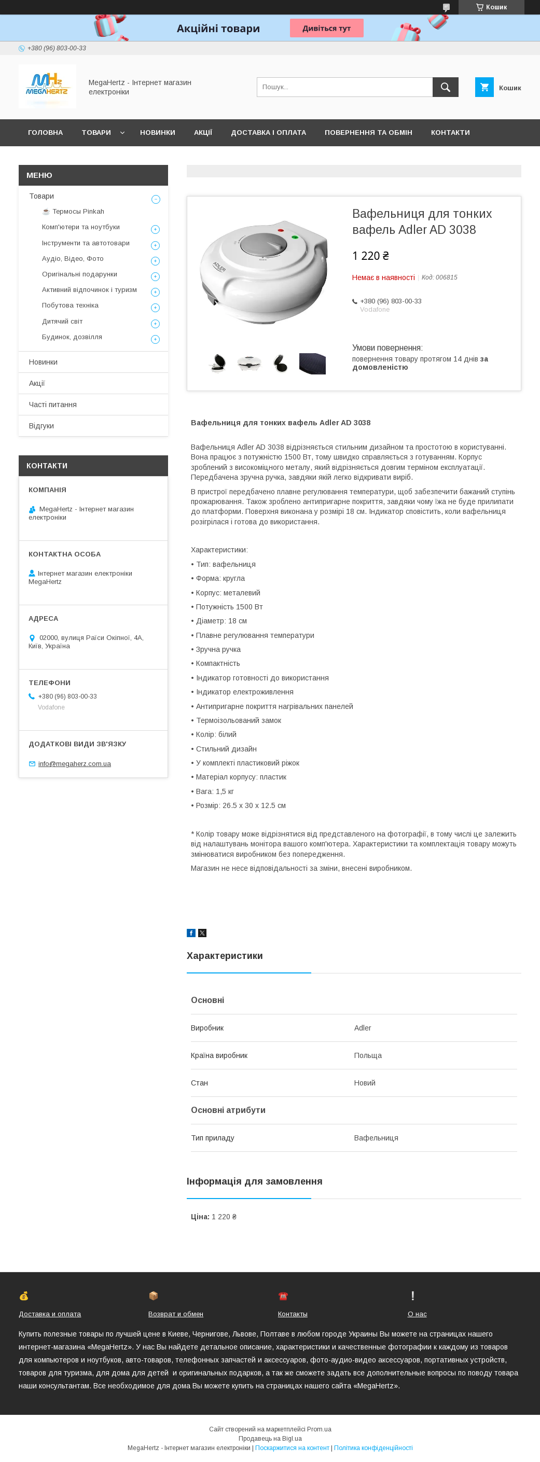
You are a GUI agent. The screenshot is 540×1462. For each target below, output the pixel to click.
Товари (96, 132)
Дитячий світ (62, 321)
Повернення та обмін (368, 132)
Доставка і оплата (268, 132)
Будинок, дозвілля (72, 337)
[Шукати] (446, 87)
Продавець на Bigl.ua (270, 1438)
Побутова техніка (70, 305)
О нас (417, 1314)
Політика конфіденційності (373, 1448)
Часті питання (53, 404)
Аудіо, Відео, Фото (73, 258)
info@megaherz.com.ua (74, 764)
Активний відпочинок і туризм (89, 290)
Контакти (450, 132)
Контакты (293, 1314)
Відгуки (41, 426)
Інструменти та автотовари (86, 243)
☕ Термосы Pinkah (73, 211)
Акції (203, 132)
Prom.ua (319, 1429)
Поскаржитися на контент (292, 1448)
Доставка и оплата (50, 1314)
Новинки (157, 132)
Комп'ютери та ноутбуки (81, 227)
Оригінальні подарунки (79, 274)
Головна (45, 132)
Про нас (44, 159)
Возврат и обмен (175, 1314)
